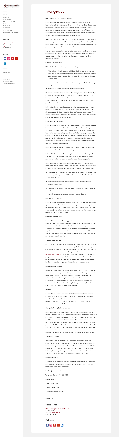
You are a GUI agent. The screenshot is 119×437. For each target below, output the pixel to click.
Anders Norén (11, 83)
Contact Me (7, 19)
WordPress (11, 81)
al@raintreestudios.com (8, 46)
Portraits (6, 25)
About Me (6, 17)
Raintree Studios (11, 80)
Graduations (7, 30)
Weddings (6, 27)
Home (5, 15)
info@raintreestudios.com (53, 254)
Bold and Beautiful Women (9, 22)
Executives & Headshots (11, 32)
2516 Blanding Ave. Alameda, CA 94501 (58, 409)
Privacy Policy (6, 72)
